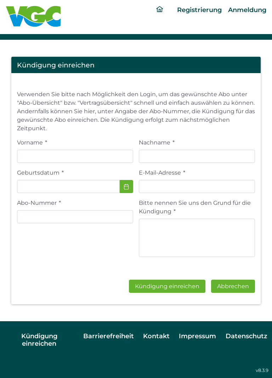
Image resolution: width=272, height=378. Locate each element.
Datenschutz (246, 336)
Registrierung (199, 9)
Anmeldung (247, 9)
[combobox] (68, 186)
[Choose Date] (126, 186)
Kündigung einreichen (39, 339)
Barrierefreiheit (108, 336)
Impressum (197, 336)
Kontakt (156, 336)
